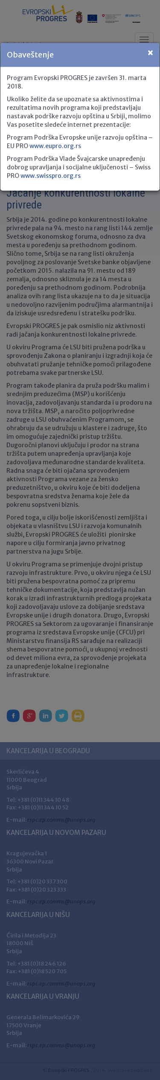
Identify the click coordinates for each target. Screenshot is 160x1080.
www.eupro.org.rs (55, 146)
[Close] (150, 53)
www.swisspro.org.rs (50, 176)
